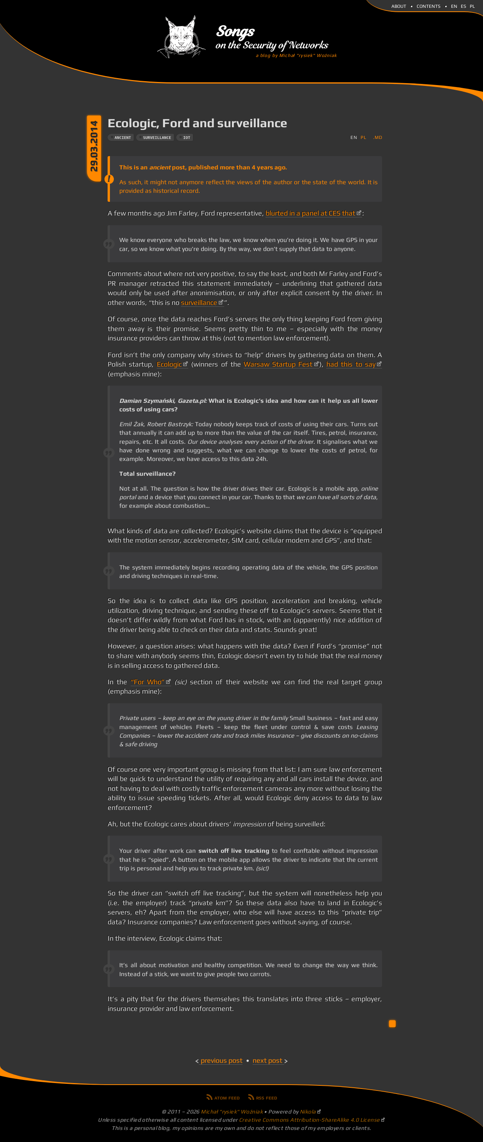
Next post (267, 1060)
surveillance (157, 137)
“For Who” (148, 682)
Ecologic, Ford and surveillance (197, 123)
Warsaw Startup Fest (278, 364)
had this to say (350, 364)
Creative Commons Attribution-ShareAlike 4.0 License (309, 1120)
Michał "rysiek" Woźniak (232, 1111)
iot (186, 137)
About (398, 5)
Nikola (308, 1111)
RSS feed (266, 1097)
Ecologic (169, 364)
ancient (123, 137)
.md (377, 137)
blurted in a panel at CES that (310, 213)
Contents (429, 5)
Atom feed (227, 1097)
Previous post (221, 1060)
